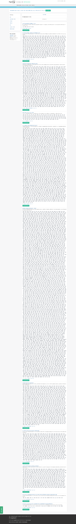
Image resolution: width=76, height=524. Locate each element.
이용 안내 (33, 5)
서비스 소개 (23, 5)
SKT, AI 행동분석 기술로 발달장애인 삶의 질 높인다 (29, 125)
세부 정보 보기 (44, 19)
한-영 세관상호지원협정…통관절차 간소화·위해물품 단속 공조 (31, 32)
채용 (15, 10)
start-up (34, 10)
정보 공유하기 (48, 10)
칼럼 (31, 10)
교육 (16, 10)
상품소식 (22, 10)
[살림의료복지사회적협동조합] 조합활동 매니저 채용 (29, 63)
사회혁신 (36, 10)
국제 (42, 10)
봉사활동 (29, 10)
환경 (39, 10)
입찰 (18, 10)
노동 (40, 10)
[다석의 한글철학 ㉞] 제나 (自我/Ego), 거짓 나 (29, 23)
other (44, 10)
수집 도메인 (44, 14)
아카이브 (27, 5)
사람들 (27, 10)
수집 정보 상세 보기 (26, 30)
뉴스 (20, 10)
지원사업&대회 (12, 10)
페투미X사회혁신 (19, 5)
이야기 (30, 5)
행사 (24, 10)
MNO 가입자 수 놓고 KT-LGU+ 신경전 (28, 112)
